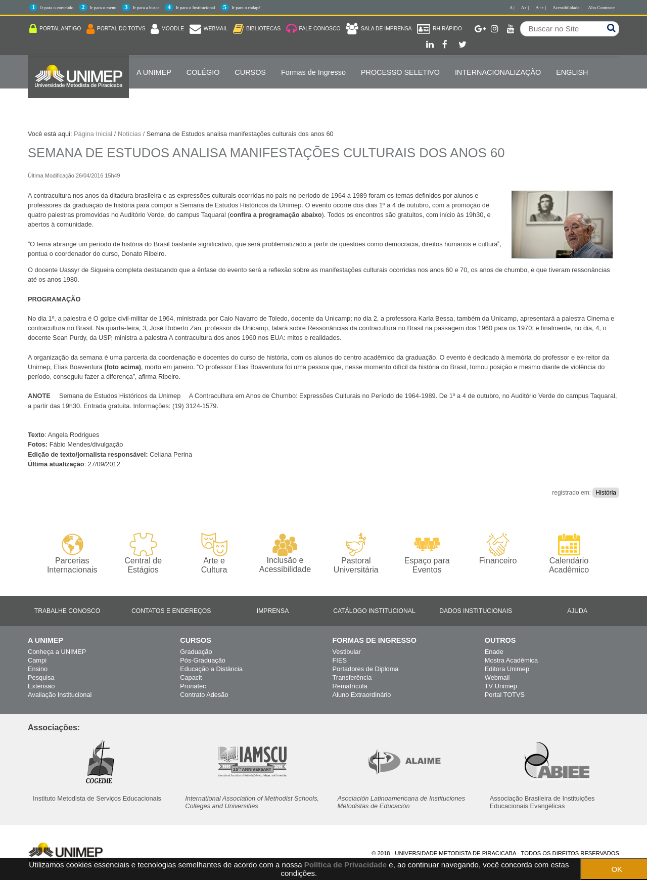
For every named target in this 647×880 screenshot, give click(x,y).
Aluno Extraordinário (362, 694)
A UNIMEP (153, 72)
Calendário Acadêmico (569, 553)
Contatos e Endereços (171, 610)
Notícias (129, 134)
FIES (340, 660)
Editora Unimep (507, 669)
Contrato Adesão (204, 694)
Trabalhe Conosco (67, 610)
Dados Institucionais (475, 610)
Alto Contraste (601, 7)
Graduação (196, 651)
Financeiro (498, 549)
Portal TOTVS (505, 694)
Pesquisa (41, 677)
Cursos (250, 72)
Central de (142, 554)
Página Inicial (93, 134)
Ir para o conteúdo (56, 7)
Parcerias (72, 554)
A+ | (525, 7)
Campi (37, 660)
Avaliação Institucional (59, 694)
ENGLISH (572, 72)
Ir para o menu (103, 7)
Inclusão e (284, 553)
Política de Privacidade (345, 864)
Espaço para (426, 554)
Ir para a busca (146, 7)
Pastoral (356, 554)
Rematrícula (350, 686)
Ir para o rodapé (246, 7)
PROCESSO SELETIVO (400, 72)
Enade (494, 651)
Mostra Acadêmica (511, 660)
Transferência (352, 677)
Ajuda (577, 610)
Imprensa (273, 610)
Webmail (497, 677)
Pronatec (193, 686)
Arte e (214, 554)
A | (512, 7)
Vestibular (347, 651)
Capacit (191, 677)
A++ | (541, 7)
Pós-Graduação (202, 660)
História (605, 492)
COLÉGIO (203, 72)
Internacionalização (498, 72)
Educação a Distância (211, 669)
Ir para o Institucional (195, 7)
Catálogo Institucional (374, 610)
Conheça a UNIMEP (57, 651)
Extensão (41, 686)
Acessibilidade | (566, 7)
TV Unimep (501, 686)
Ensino (38, 669)
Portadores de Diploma (366, 669)
